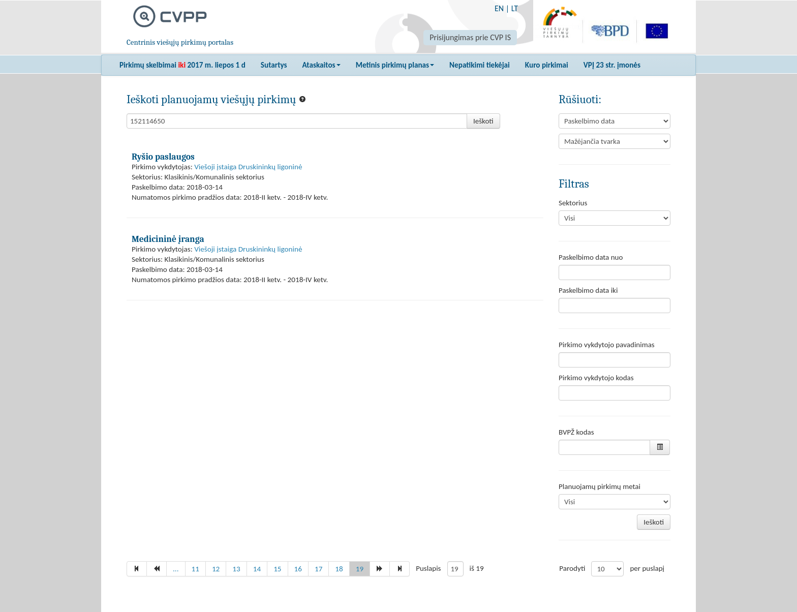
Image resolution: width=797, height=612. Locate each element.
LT (514, 8)
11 (195, 568)
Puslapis (428, 568)
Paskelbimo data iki (588, 290)
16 (298, 568)
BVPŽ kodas (576, 432)
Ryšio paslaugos (163, 156)
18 (339, 568)
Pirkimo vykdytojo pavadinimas (607, 344)
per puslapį (647, 568)
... (176, 568)
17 (318, 568)
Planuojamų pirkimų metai (599, 486)
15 (277, 568)
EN (499, 8)
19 (359, 568)
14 (257, 568)
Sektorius (573, 202)
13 (236, 568)
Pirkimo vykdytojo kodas (596, 377)
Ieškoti (483, 121)
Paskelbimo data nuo (591, 257)
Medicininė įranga (168, 239)
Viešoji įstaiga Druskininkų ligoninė (248, 166)
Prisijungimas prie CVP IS (470, 37)
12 (216, 568)
